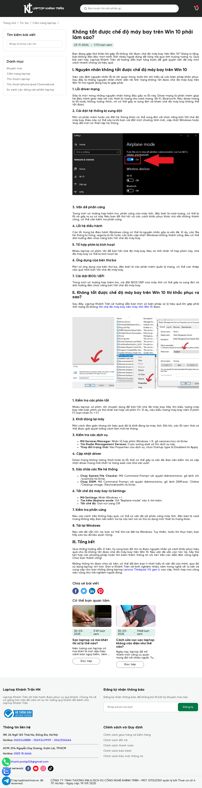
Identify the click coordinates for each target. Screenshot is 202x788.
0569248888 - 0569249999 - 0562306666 (42, 740)
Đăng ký (188, 707)
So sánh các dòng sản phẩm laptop (30, 89)
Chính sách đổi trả (115, 740)
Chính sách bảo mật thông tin (123, 756)
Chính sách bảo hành (117, 751)
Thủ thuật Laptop (18, 79)
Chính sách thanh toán (118, 745)
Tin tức (24, 23)
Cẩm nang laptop (44, 23)
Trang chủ (9, 23)
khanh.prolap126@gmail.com (30, 761)
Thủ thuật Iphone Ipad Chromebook (30, 84)
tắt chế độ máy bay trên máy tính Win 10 (126, 307)
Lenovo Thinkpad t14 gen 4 (142, 569)
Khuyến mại (14, 68)
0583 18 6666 (23, 753)
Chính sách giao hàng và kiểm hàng (127, 735)
